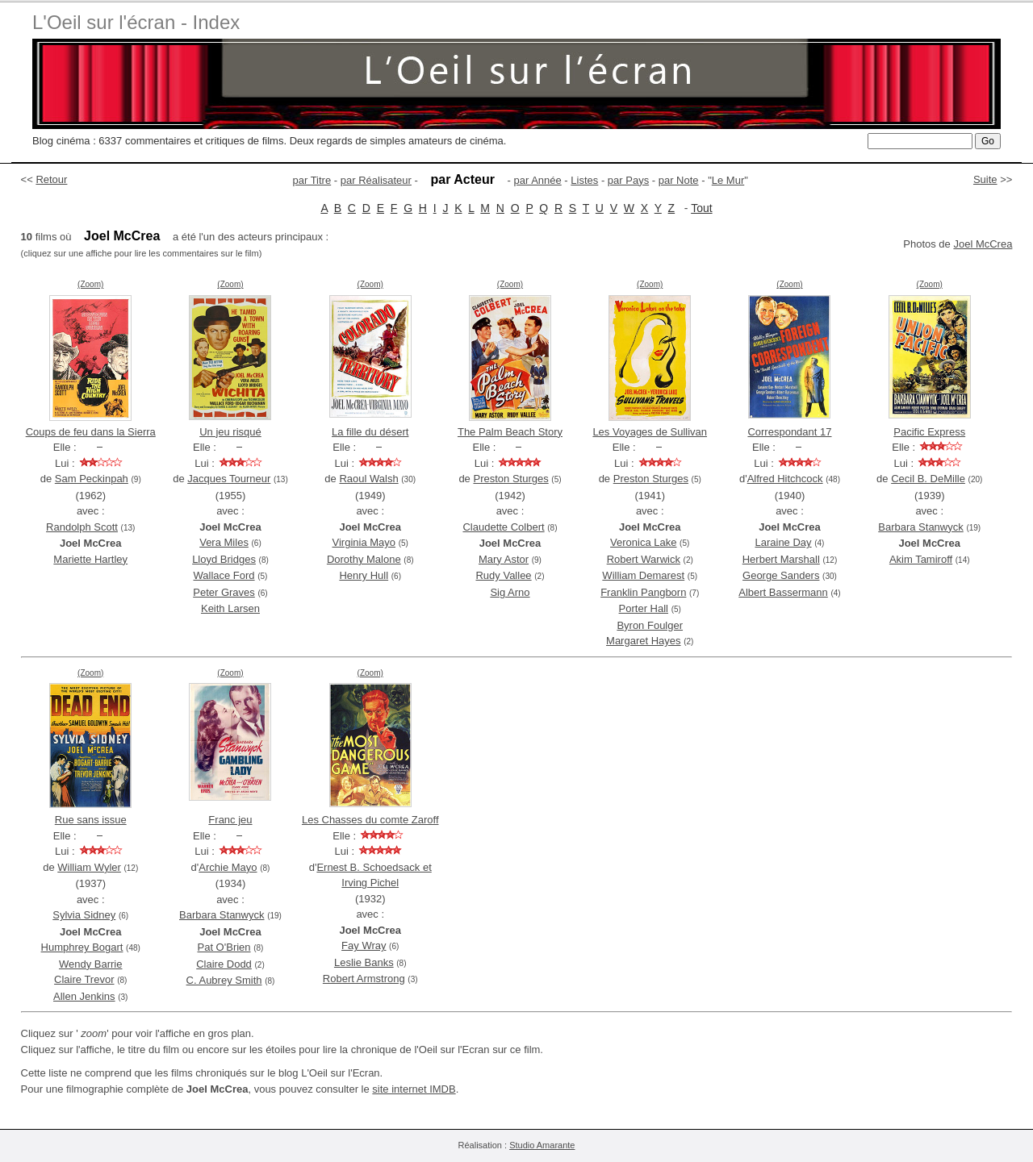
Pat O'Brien (224, 947)
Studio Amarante (542, 1145)
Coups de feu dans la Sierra (91, 432)
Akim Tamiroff (920, 559)
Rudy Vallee (503, 575)
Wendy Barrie (91, 964)
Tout (701, 208)
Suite (985, 179)
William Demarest (643, 575)
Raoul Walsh (368, 479)
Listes (584, 180)
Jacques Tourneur (228, 479)
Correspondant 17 (789, 432)
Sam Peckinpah (91, 479)
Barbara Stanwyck (921, 527)
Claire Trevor (84, 979)
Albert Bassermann (783, 592)
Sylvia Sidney (83, 915)
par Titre (312, 180)
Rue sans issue (91, 820)
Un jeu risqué (230, 432)
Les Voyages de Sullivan (649, 432)
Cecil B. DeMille (928, 479)
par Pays (628, 180)
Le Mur (728, 180)
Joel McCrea (982, 244)
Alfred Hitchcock (785, 479)
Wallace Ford (223, 575)
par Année (537, 180)
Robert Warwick (643, 559)
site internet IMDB (413, 1089)
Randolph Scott (82, 527)
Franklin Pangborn (643, 592)
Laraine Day (783, 542)
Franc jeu (230, 820)
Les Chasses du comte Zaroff (370, 820)
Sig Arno (509, 592)
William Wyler (89, 867)
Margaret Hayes (643, 641)
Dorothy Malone (364, 559)
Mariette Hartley (90, 559)
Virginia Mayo (364, 542)
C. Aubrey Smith (224, 980)
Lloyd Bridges (224, 559)
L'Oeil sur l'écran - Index (136, 22)
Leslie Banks (364, 962)
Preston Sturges (510, 479)
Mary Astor (504, 559)
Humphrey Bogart (82, 947)
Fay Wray (363, 945)
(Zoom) (90, 284)
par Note (679, 180)
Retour (51, 179)
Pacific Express (929, 432)
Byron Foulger (650, 625)
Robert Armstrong (364, 978)
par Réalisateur (376, 180)
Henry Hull (363, 575)
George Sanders (780, 575)
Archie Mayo (228, 867)
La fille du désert (370, 432)
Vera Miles (224, 542)
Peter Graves (224, 592)
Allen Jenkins (84, 996)
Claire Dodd (224, 964)
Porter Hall (643, 608)
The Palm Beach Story (510, 432)
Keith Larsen (230, 608)
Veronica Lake (643, 542)
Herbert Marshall (781, 559)
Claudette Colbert (503, 527)
